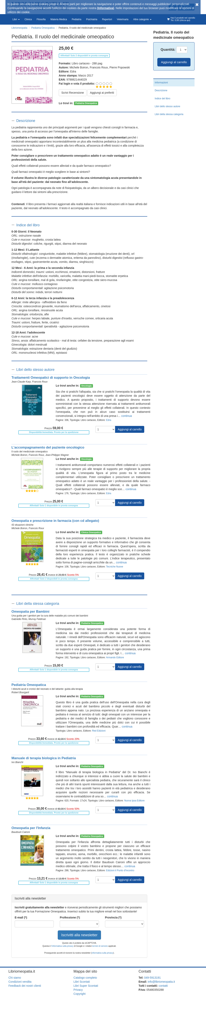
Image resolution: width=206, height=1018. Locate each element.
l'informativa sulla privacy (62, 946)
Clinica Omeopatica (91, 532)
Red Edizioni (99, 730)
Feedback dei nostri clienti (24, 985)
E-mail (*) (21, 917)
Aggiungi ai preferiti (102, 92)
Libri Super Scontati (85, 985)
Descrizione (25, 121)
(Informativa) (105, 8)
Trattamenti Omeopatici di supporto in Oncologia (50, 378)
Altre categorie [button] (142, 19)
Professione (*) (70, 917)
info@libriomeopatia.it (161, 981)
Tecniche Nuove (114, 566)
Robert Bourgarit (20, 692)
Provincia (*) (113, 917)
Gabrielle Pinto (19, 619)
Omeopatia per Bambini (30, 611)
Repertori (107, 19)
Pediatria (76, 19)
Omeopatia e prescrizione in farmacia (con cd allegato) (55, 521)
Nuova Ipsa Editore (134, 800)
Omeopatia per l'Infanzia (30, 828)
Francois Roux (99, 67)
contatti (163, 985)
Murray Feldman (37, 619)
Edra (73, 71)
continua (126, 415)
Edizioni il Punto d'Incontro (120, 870)
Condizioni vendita (19, 981)
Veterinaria (122, 19)
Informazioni (161, 82)
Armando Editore (115, 657)
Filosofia (41, 19)
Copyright (79, 993)
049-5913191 (152, 977)
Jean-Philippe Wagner (57, 455)
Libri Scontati (81, 981)
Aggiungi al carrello (130, 429)
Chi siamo (14, 977)
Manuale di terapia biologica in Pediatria (43, 758)
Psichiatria (91, 19)
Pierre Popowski (119, 67)
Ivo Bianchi (17, 762)
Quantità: (168, 49)
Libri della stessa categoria (37, 604)
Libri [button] (16, 19)
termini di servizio (100, 946)
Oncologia (86, 386)
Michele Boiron (79, 67)
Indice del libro (28, 225)
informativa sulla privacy (102, 953)
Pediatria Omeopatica (86, 103)
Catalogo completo (85, 977)
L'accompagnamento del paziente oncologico (47, 447)
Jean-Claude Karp (21, 381)
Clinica (28, 19)
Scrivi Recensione (72, 92)
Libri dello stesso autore (35, 370)
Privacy (78, 989)
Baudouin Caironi (20, 832)
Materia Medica (58, 19)
